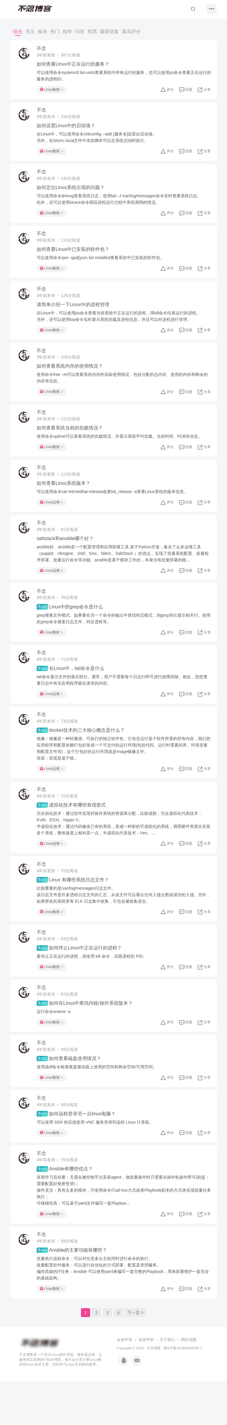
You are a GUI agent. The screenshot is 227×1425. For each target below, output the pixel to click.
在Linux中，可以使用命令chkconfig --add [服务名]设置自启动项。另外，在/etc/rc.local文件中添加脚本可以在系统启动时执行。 (98, 140)
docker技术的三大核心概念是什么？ (82, 755)
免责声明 (146, 1384)
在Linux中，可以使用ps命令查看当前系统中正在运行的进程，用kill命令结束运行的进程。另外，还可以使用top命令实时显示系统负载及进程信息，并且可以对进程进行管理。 (120, 326)
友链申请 (124, 1384)
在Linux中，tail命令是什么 (72, 691)
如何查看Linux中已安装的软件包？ (74, 256)
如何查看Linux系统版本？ (65, 499)
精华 (67, 31)
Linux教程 (53, 90)
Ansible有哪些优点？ (66, 1210)
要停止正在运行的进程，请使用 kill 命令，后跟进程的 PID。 (93, 988)
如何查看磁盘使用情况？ (70, 1095)
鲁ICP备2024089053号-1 (183, 1392)
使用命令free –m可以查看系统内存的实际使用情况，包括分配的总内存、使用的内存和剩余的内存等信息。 (121, 390)
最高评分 (131, 31)
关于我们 (167, 1384)
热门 (55, 31)
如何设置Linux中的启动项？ (67, 129)
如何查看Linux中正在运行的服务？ (74, 64)
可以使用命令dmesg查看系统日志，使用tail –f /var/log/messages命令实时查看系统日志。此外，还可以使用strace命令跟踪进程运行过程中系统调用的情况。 (120, 204)
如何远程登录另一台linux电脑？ (77, 1152)
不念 (43, 49)
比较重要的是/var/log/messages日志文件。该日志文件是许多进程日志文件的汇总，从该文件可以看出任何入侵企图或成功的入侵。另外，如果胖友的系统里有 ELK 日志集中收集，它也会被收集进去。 (121, 924)
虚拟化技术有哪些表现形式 (73, 832)
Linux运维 (53, 519)
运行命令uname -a (55, 1045)
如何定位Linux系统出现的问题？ (72, 193)
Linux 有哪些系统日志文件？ (74, 909)
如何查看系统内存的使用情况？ (71, 378)
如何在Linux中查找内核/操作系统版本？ (86, 1037)
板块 (42, 31)
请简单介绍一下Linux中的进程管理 (74, 314)
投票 (92, 31)
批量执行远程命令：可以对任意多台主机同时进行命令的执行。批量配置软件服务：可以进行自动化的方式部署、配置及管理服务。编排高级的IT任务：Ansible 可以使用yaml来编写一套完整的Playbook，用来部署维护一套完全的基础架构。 (122, 1311)
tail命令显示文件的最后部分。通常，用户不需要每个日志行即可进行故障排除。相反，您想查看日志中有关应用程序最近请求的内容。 (121, 703)
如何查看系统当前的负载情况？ (71, 442)
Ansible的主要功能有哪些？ (73, 1293)
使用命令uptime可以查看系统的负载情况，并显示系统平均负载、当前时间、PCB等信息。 (121, 450)
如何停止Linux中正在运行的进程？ (81, 980)
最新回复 (109, 31)
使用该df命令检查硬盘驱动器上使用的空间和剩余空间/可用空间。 (98, 1103)
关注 (30, 31)
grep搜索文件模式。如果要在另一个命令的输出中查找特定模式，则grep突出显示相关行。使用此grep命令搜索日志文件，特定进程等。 (123, 639)
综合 (17, 31)
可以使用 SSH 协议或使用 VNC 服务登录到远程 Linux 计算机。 (96, 1161)
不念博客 (154, 1392)
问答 (80, 31)
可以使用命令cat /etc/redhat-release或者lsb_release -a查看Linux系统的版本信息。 (114, 508)
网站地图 (189, 1384)
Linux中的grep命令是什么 (71, 628)
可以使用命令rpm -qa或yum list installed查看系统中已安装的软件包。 (102, 265)
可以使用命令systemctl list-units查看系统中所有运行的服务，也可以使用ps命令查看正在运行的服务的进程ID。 (123, 76)
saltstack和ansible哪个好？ (66, 557)
